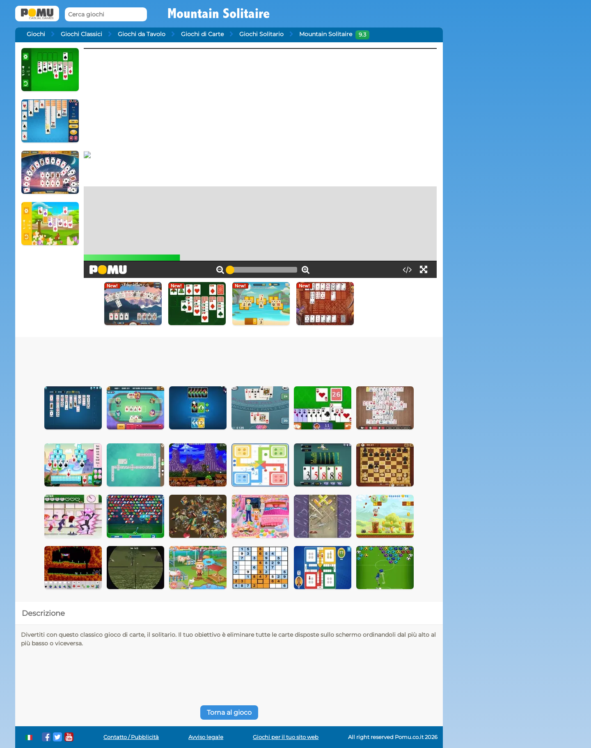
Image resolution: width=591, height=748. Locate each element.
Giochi (36, 34)
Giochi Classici (81, 34)
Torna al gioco (229, 712)
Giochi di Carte (202, 34)
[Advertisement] (229, 359)
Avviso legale (205, 737)
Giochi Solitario (261, 34)
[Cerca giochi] (106, 14)
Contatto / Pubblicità (131, 737)
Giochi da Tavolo (141, 34)
